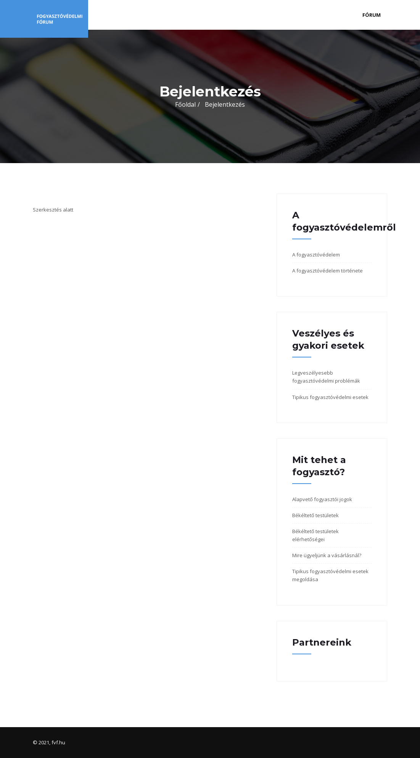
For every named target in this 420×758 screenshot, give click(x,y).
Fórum (371, 14)
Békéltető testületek (315, 515)
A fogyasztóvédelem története (327, 270)
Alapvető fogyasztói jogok (322, 499)
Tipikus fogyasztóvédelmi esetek (330, 397)
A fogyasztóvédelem (316, 254)
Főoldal (185, 104)
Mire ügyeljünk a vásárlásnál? (326, 555)
